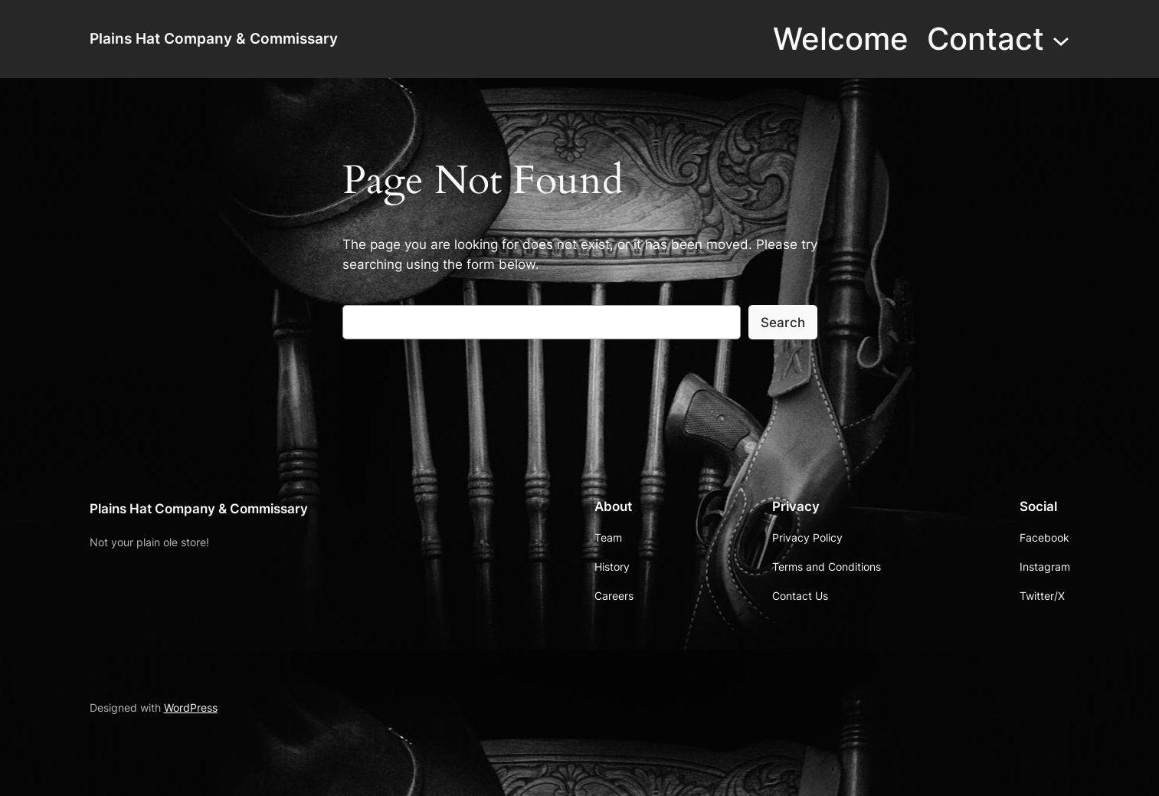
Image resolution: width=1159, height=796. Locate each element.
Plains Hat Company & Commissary (214, 38)
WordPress (191, 707)
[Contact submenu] (1061, 39)
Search (783, 322)
